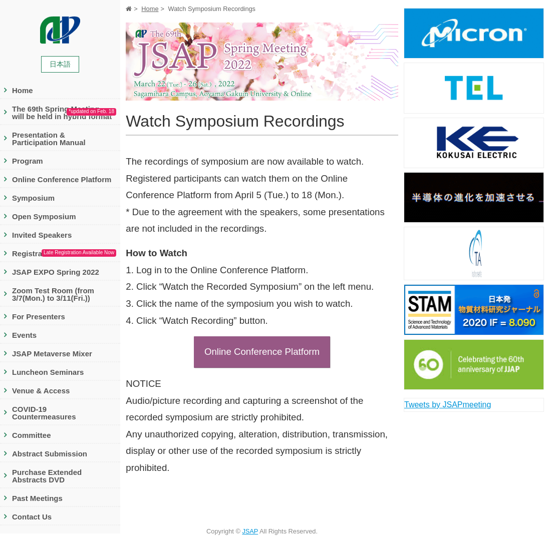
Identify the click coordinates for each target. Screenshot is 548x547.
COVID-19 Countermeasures (44, 413)
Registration (64, 253)
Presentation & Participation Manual (49, 139)
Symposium (33, 198)
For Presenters (38, 316)
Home (22, 90)
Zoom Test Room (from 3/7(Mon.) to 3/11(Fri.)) (53, 294)
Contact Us (32, 516)
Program (27, 161)
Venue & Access (41, 390)
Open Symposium (44, 216)
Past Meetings (37, 498)
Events (24, 335)
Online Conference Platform (61, 179)
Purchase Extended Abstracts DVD (47, 476)
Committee (31, 435)
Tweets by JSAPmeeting (447, 404)
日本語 (60, 64)
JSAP (250, 531)
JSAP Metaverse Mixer (52, 353)
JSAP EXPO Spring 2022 (55, 272)
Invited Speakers (42, 235)
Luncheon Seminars (48, 372)
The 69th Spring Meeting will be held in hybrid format (64, 113)
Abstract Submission (49, 453)
